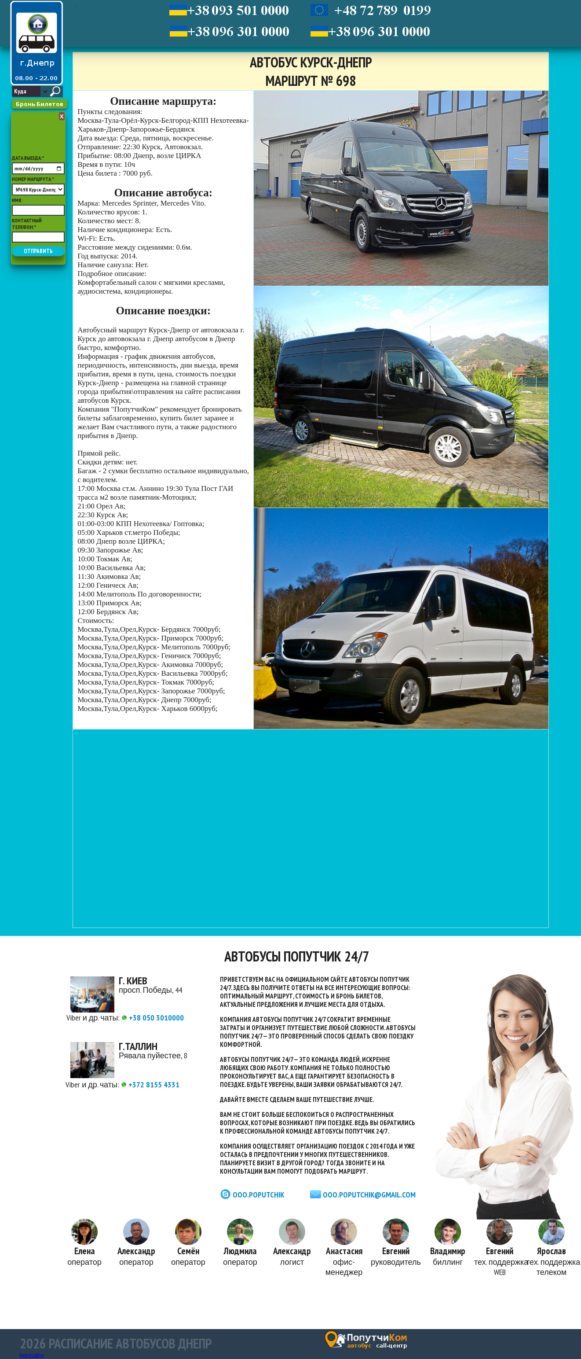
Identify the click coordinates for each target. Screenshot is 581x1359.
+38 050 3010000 (152, 1018)
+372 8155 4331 (150, 1084)
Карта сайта (32, 1355)
